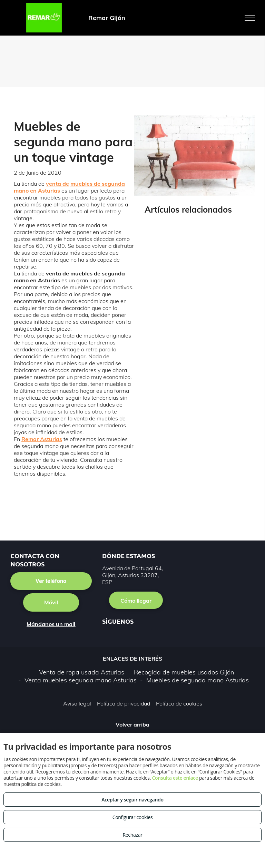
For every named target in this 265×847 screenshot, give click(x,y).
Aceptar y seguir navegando (132, 799)
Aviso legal (77, 703)
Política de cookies (179, 703)
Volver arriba (132, 724)
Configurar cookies (132, 817)
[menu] (250, 18)
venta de (57, 183)
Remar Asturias (41, 439)
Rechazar (132, 834)
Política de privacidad (123, 703)
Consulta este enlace (175, 778)
